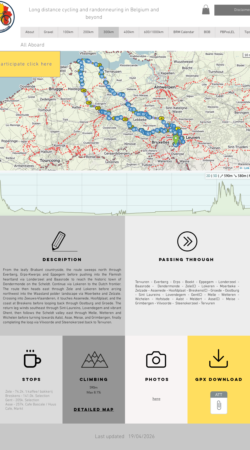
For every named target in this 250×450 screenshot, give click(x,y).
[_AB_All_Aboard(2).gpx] (218, 403)
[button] (206, 9)
